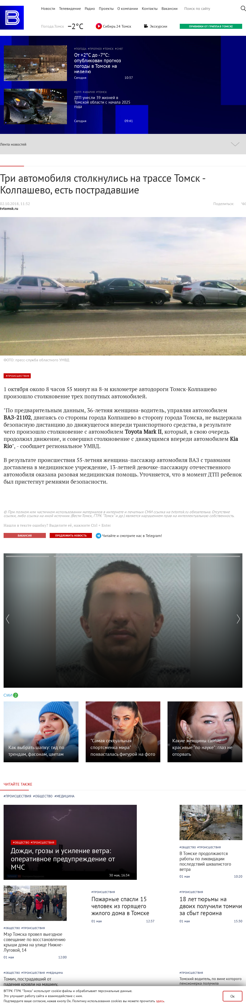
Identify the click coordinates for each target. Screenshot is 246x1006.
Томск (109, 48)
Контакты (150, 8)
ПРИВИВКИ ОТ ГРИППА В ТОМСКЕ (211, 26)
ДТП (78, 92)
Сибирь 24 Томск (113, 26)
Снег (120, 48)
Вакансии (170, 8)
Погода (81, 48)
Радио (90, 8)
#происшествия (17, 796)
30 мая (114, 875)
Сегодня (80, 77)
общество (22, 842)
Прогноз (96, 48)
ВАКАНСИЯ (25, 535)
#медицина (64, 796)
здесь (160, 1001)
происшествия (18, 376)
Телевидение (70, 8)
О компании (127, 8)
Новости (48, 8)
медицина (55, 973)
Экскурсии (155, 26)
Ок (232, 996)
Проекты (106, 8)
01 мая (185, 876)
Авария (89, 92)
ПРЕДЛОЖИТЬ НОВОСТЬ (71, 535)
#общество (43, 796)
